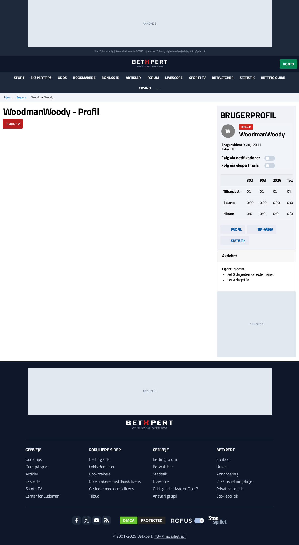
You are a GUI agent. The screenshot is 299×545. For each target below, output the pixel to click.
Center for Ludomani (43, 496)
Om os (221, 466)
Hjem (7, 97)
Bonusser (110, 77)
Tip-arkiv (261, 229)
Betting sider (100, 459)
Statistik (247, 77)
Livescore (173, 77)
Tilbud (94, 496)
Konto (288, 64)
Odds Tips (33, 459)
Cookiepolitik (227, 496)
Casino (145, 88)
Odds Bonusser (102, 466)
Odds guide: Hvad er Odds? (175, 488)
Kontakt (223, 459)
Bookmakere (84, 77)
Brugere (21, 97)
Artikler (133, 77)
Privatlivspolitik (229, 488)
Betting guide (273, 77)
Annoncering (227, 474)
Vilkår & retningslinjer (235, 481)
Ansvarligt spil (165, 496)
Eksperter (33, 481)
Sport (19, 77)
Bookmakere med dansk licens (114, 481)
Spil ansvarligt (106, 51)
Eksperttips (40, 77)
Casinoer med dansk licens (111, 488)
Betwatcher (222, 77)
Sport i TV (197, 77)
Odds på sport (37, 466)
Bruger (13, 124)
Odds (62, 77)
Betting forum (165, 459)
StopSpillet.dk (198, 51)
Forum (153, 77)
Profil (233, 229)
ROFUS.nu (141, 51)
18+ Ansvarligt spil (170, 536)
